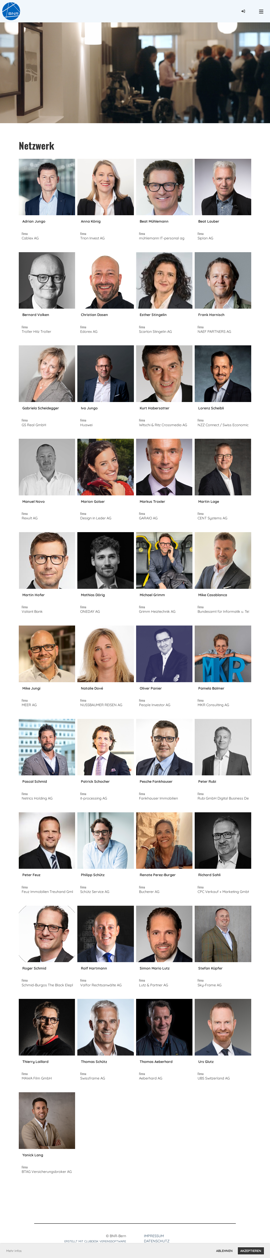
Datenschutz (156, 1241)
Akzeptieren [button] (250, 1251)
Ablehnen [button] (224, 1251)
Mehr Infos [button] (14, 1251)
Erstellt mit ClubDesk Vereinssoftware (95, 1241)
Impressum (154, 1236)
